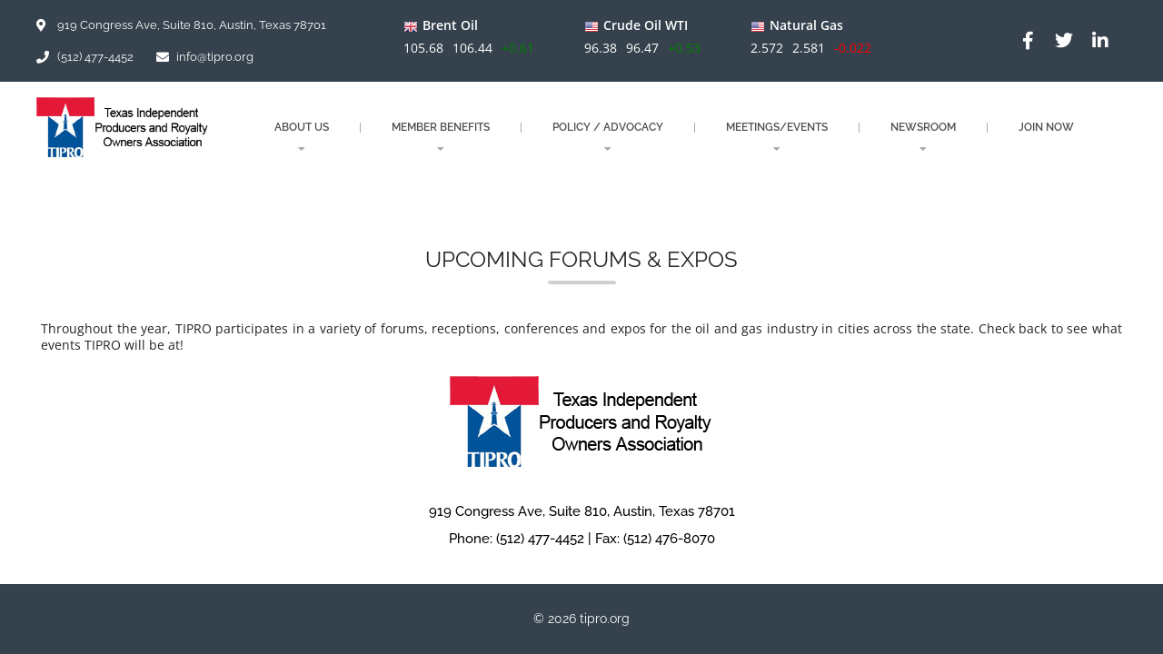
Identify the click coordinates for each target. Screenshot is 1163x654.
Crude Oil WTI (645, 25)
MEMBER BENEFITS (441, 137)
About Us (302, 137)
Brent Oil (449, 25)
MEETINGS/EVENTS (777, 137)
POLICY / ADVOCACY (607, 137)
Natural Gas (806, 25)
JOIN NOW (1046, 127)
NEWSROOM (923, 137)
